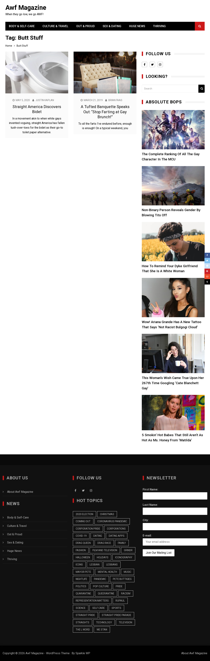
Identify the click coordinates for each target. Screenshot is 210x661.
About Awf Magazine (20, 491)
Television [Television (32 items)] (125, 622)
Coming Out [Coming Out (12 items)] (83, 521)
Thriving (159, 26)
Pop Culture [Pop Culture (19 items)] (101, 586)
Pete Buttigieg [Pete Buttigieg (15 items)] (122, 579)
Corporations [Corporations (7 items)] (116, 528)
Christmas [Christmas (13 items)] (107, 514)
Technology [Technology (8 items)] (104, 622)
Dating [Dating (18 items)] (97, 535)
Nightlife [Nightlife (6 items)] (81, 579)
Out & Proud (85, 26)
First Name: (150, 489)
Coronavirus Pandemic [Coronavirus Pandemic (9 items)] (112, 521)
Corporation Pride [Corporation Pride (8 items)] (88, 528)
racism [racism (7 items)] (125, 593)
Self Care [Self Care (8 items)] (98, 608)
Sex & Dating (112, 26)
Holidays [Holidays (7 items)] (102, 557)
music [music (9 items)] (127, 571)
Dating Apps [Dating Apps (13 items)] (116, 535)
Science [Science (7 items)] (81, 608)
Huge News (137, 26)
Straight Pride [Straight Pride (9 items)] (85, 615)
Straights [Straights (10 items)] (82, 622)
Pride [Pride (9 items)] (119, 586)
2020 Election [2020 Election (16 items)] (84, 514)
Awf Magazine (25, 7)
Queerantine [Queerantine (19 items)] (106, 593)
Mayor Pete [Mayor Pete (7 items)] (83, 571)
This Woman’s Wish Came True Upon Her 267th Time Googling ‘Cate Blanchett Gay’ (173, 383)
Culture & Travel (55, 26)
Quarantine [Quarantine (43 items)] (83, 593)
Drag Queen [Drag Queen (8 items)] (83, 543)
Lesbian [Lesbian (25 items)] (94, 564)
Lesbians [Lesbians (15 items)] (112, 564)
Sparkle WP (83, 653)
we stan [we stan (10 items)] (102, 629)
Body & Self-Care (22, 26)
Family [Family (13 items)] (122, 543)
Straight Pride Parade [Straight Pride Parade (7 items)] (116, 615)
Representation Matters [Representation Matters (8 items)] (92, 600)
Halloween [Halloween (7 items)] (83, 557)
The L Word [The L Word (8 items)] (83, 629)
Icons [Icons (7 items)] (79, 564)
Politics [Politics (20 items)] (81, 586)
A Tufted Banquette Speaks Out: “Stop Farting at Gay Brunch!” (105, 111)
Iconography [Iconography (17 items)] (123, 557)
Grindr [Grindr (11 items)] (128, 550)
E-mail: (147, 535)
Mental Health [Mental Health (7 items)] (107, 571)
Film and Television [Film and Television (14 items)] (104, 550)
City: (146, 520)
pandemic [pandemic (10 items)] (100, 579)
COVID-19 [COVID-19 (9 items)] (81, 535)
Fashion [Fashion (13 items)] (81, 550)
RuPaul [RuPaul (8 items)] (120, 600)
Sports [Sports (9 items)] (116, 608)
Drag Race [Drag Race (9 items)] (104, 543)
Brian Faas (115, 100)
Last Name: (150, 505)
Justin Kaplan (45, 100)
